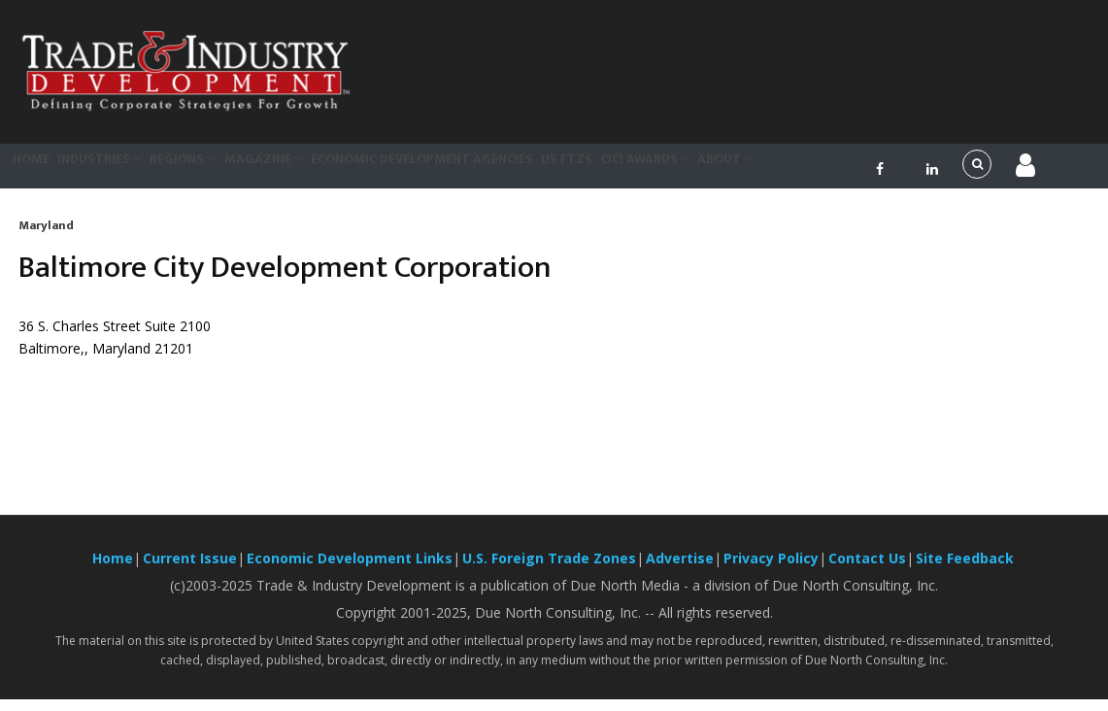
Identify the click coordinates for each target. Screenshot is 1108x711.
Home (41, 171)
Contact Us (867, 569)
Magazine (327, 171)
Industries (129, 171)
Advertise (680, 569)
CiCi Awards (760, 171)
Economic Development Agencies (501, 171)
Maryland (46, 237)
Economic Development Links (350, 569)
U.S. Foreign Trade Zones (549, 569)
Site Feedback (965, 569)
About (857, 171)
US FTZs (663, 171)
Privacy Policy (771, 569)
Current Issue (190, 569)
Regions (230, 171)
